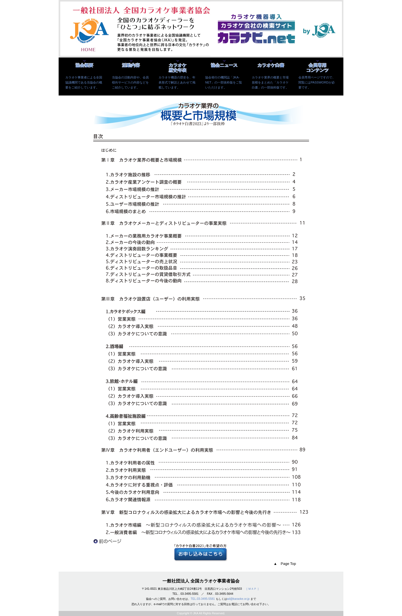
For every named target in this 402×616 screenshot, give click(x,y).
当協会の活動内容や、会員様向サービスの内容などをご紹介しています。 (130, 82)
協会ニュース (224, 65)
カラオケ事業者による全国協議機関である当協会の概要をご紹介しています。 (83, 82)
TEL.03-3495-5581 (203, 598)
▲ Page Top (285, 564)
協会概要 (84, 65)
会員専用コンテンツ (317, 68)
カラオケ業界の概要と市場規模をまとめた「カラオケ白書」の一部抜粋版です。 (270, 82)
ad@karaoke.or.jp (238, 598)
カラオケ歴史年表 (177, 68)
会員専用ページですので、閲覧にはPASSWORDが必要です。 (316, 82)
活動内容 (131, 65)
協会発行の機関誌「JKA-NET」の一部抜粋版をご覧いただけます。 (223, 82)
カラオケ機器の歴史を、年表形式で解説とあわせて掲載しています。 (177, 82)
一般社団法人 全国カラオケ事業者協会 (201, 581)
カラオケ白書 (270, 65)
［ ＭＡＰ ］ (252, 588)
